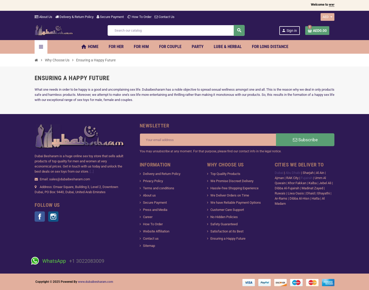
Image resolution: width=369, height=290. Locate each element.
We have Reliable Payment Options (235, 202)
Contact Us (165, 17)
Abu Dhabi (292, 173)
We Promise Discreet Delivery (231, 181)
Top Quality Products (225, 174)
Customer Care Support (227, 210)
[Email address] (208, 139)
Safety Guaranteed (224, 224)
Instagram (53, 216)
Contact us (151, 238)
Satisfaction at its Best (226, 231)
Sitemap (149, 246)
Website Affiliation (156, 231)
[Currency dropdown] (327, 17)
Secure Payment (110, 17)
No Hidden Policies (224, 217)
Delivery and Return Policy (161, 174)
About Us (43, 17)
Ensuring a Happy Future (227, 238)
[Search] (175, 30)
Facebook (40, 216)
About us (149, 195)
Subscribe (305, 139)
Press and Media (155, 210)
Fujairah (307, 178)
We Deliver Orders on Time (229, 195)
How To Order (139, 17)
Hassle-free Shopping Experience (234, 188)
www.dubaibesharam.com (95, 282)
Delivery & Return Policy (74, 17)
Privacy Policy (153, 181)
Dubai (279, 173)
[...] (92, 171)
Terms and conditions (158, 188)
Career (147, 217)
